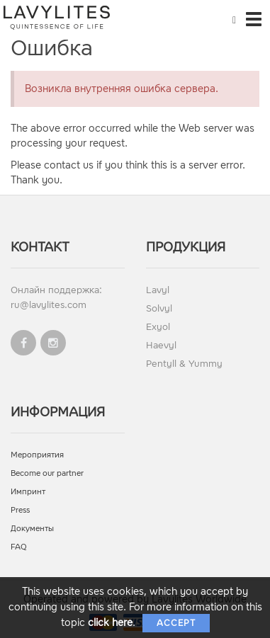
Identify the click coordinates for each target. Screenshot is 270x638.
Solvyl (159, 308)
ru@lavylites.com (48, 305)
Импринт (28, 491)
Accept (176, 623)
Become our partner (47, 473)
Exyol (158, 326)
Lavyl (157, 290)
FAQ (19, 547)
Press (20, 510)
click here (110, 623)
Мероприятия (37, 455)
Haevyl (161, 345)
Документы (32, 528)
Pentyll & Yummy (184, 363)
